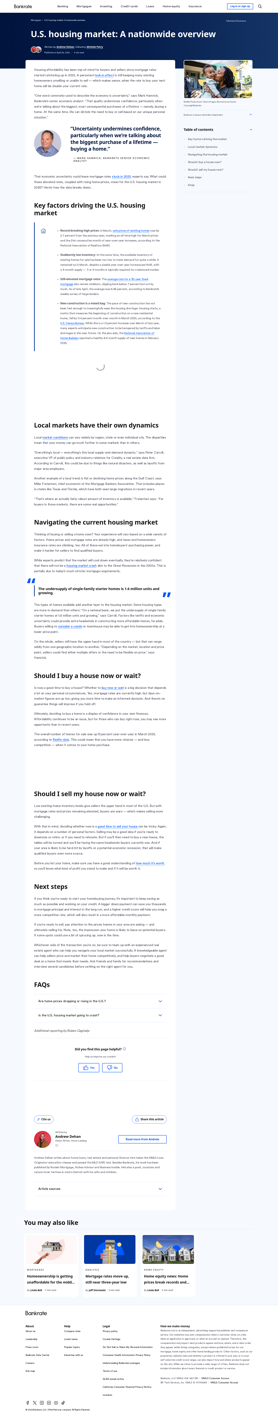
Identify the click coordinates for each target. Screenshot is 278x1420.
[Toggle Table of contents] (251, 129)
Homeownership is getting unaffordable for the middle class (51, 1282)
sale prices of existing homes (131, 230)
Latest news (70, 1339)
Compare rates (72, 1331)
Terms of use (110, 1371)
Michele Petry (95, 47)
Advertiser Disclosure (236, 21)
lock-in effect (104, 75)
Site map (30, 1371)
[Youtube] (56, 1403)
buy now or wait (113, 687)
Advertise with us (73, 1355)
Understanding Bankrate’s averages (121, 1363)
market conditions (55, 437)
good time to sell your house (118, 826)
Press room (32, 1347)
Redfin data (61, 739)
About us (30, 1331)
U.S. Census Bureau (72, 323)
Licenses (107, 1395)
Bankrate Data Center (37, 1355)
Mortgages (36, 20)
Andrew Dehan (65, 47)
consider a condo (70, 626)
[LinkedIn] (49, 1403)
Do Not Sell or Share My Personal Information (128, 1347)
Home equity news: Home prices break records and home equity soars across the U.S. (166, 1285)
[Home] (23, 6)
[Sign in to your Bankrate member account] (240, 6)
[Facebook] (28, 1403)
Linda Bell (36, 1290)
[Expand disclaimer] (250, 114)
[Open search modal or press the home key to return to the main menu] (260, 6)
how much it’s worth (150, 863)
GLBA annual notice (113, 1379)
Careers (30, 1363)
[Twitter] (35, 1403)
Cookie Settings (111, 1339)
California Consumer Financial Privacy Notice (127, 1387)
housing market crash (81, 565)
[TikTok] (63, 1403)
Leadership (31, 1339)
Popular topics (72, 1347)
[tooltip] (124, 1049)
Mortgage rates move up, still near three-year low (107, 1279)
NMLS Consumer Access (215, 1378)
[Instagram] (42, 1403)
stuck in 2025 (121, 176)
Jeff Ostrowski (97, 1290)
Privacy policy (110, 1331)
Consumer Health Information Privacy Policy (127, 1355)
